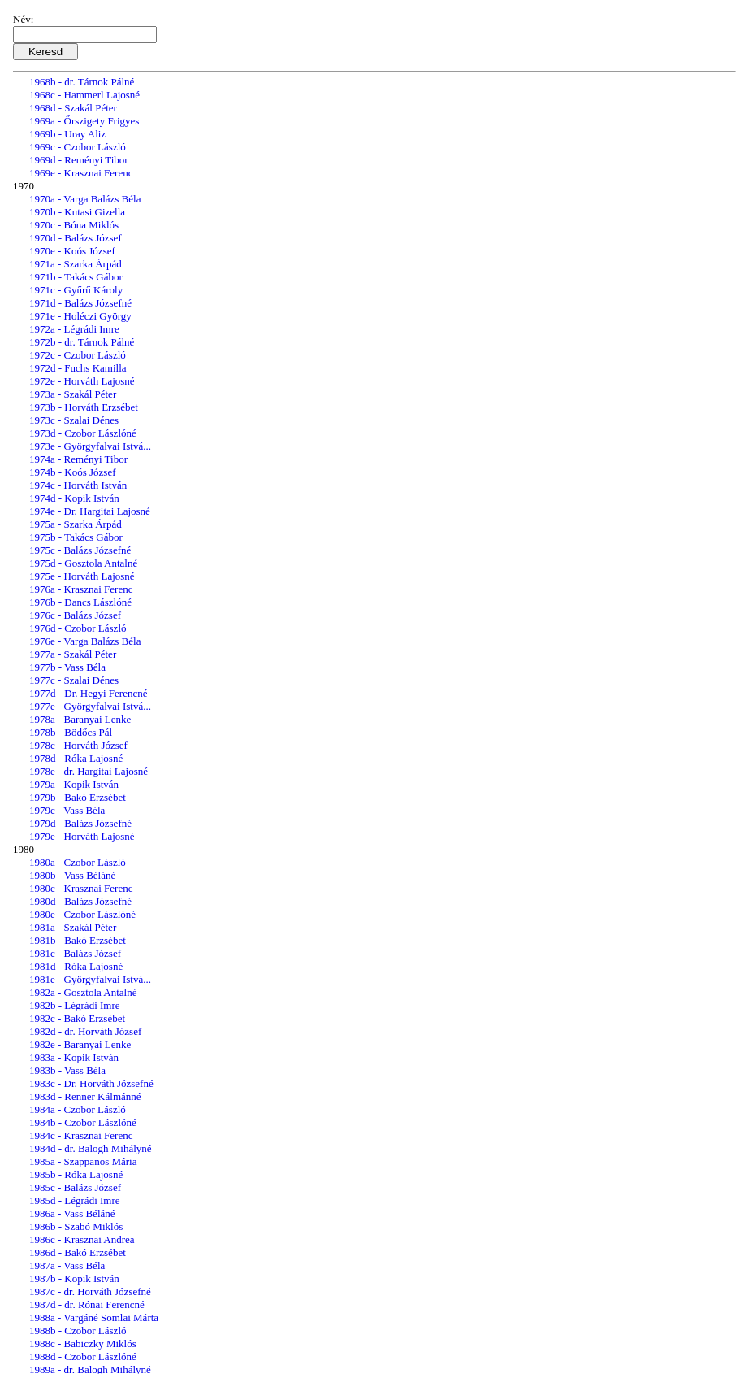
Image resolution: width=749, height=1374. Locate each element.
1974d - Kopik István (74, 498)
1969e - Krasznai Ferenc (80, 173)
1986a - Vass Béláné (72, 1213)
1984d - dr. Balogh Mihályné (90, 1148)
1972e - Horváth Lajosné (82, 381)
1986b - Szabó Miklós (76, 1226)
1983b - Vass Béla (67, 1070)
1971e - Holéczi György (80, 316)
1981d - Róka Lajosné (76, 966)
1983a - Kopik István (74, 1057)
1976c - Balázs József (75, 615)
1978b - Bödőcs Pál (70, 732)
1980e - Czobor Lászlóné (82, 914)
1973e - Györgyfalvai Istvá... (90, 446)
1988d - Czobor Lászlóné (82, 1356)
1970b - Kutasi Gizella (77, 212)
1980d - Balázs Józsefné (80, 901)
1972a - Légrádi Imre (74, 329)
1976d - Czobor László (78, 628)
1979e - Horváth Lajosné (82, 836)
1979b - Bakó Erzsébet (77, 797)
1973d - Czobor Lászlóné (82, 433)
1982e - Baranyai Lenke (80, 1044)
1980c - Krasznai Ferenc (80, 888)
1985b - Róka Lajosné (76, 1174)
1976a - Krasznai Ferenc (80, 589)
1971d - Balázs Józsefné (80, 303)
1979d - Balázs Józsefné (80, 823)
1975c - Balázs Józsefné (80, 550)
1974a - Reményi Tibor (78, 459)
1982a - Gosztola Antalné (83, 992)
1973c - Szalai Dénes (74, 420)
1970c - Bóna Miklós (74, 225)
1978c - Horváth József (78, 745)
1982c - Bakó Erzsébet (77, 1018)
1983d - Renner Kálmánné (85, 1096)
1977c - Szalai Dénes (74, 680)
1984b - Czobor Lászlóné (82, 1122)
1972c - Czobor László (77, 355)
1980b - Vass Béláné (72, 875)
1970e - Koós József (72, 251)
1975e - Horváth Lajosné (82, 576)
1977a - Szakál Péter (72, 654)
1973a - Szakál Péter (72, 394)
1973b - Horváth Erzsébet (83, 407)
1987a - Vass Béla (67, 1265)
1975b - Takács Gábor (76, 537)
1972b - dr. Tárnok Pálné (81, 342)
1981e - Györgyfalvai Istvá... (90, 979)
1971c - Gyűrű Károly (76, 290)
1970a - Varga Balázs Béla (85, 199)
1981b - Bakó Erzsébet (77, 940)
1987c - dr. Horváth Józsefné (90, 1291)
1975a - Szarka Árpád (75, 524)
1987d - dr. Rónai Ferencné (87, 1304)
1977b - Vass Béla (67, 667)
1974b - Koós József (72, 472)
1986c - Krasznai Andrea (82, 1239)
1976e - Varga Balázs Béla (85, 641)
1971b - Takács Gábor (76, 277)
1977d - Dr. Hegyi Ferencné (88, 693)
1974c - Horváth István (78, 485)
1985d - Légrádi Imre (74, 1200)
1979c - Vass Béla (67, 810)
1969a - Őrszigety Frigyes (84, 121)
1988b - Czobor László (78, 1330)
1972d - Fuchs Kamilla (78, 368)
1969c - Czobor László (77, 147)
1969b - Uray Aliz (67, 134)
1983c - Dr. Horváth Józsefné (91, 1083)
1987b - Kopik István (74, 1278)
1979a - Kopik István (74, 784)
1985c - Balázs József (75, 1187)
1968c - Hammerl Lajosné (84, 95)
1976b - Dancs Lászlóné (80, 602)
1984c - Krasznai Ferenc (80, 1135)
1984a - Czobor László (77, 1109)
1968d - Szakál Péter (73, 108)
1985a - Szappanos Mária (83, 1161)
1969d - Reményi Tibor (78, 160)
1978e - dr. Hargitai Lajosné (88, 771)
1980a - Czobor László (77, 862)
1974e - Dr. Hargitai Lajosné (89, 511)
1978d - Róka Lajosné (76, 758)
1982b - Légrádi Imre (74, 1005)
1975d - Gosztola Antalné (83, 563)
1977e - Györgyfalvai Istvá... (90, 706)
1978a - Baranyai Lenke (80, 719)
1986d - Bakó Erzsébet (77, 1252)
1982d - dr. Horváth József (85, 1031)
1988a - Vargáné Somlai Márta (93, 1317)
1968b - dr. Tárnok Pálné (81, 82)
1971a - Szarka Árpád (75, 264)
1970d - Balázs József (75, 238)
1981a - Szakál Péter (72, 927)
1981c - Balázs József (75, 953)
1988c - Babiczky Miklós (82, 1343)
